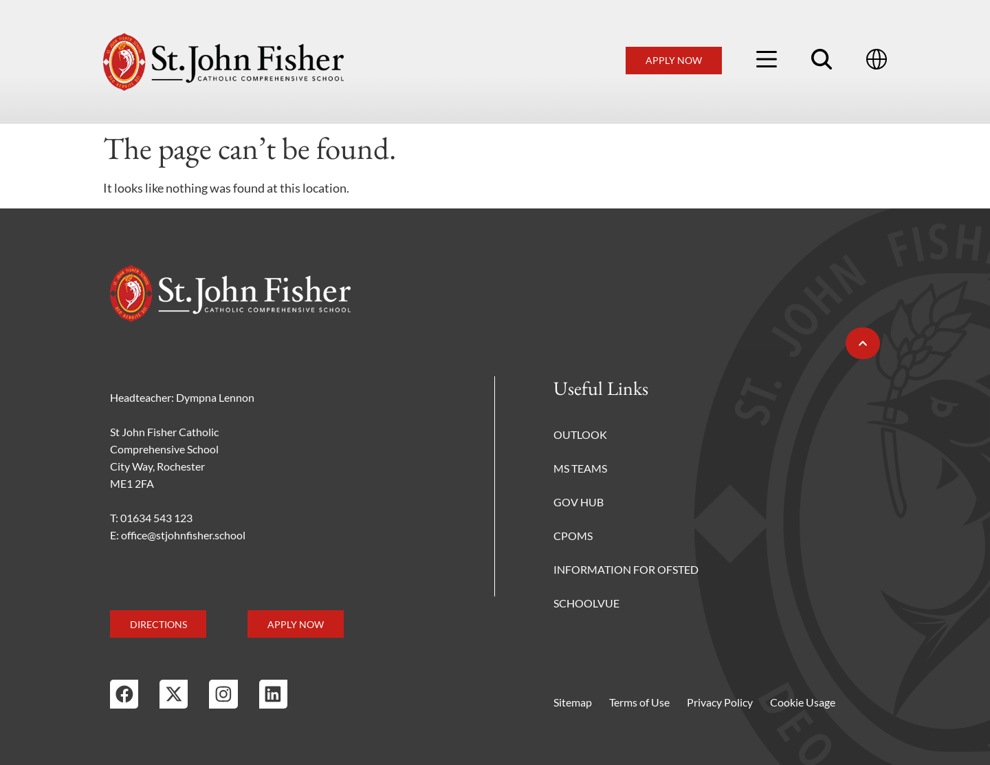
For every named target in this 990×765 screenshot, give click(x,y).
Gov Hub (578, 501)
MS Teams (580, 468)
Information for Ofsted (625, 569)
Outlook (580, 434)
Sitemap (572, 702)
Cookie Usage (802, 702)
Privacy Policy (720, 702)
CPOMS (573, 535)
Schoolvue (586, 603)
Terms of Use (639, 702)
